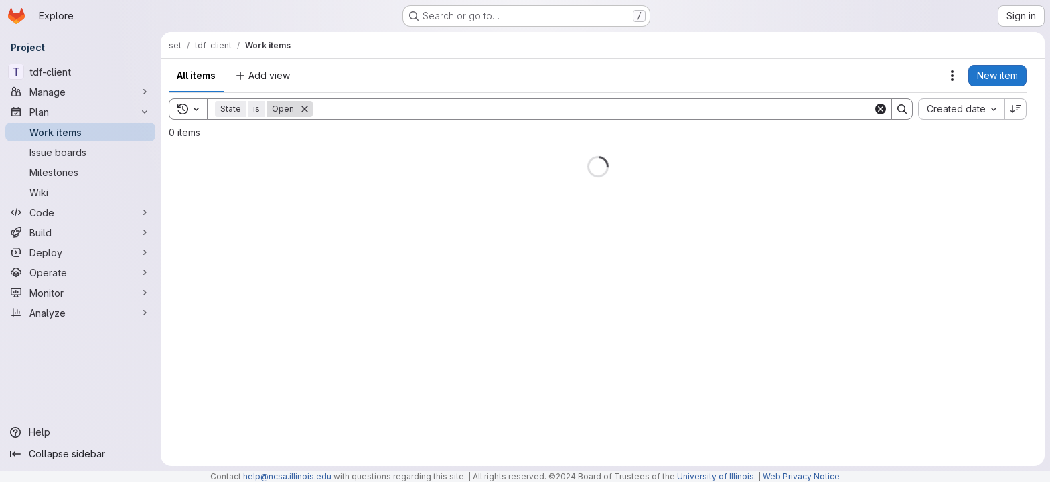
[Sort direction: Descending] (1016, 109)
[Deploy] (80, 252)
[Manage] (80, 91)
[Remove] (305, 109)
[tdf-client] (80, 71)
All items (196, 75)
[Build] (80, 232)
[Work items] (80, 132)
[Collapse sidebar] (80, 454)
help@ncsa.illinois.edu (287, 476)
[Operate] (80, 272)
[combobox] (961, 109)
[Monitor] (80, 292)
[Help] (80, 432)
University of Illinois (715, 476)
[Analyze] (80, 312)
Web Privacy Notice (801, 476)
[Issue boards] (80, 152)
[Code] (80, 212)
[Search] (593, 109)
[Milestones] (80, 172)
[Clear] (881, 109)
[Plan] (80, 111)
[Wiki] (80, 192)
